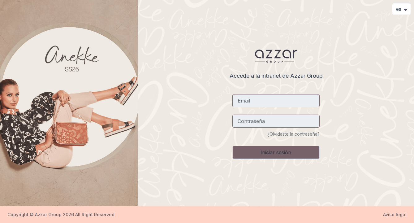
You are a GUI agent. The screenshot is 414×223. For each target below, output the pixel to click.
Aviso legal (395, 214)
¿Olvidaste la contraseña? (293, 134)
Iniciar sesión (276, 152)
